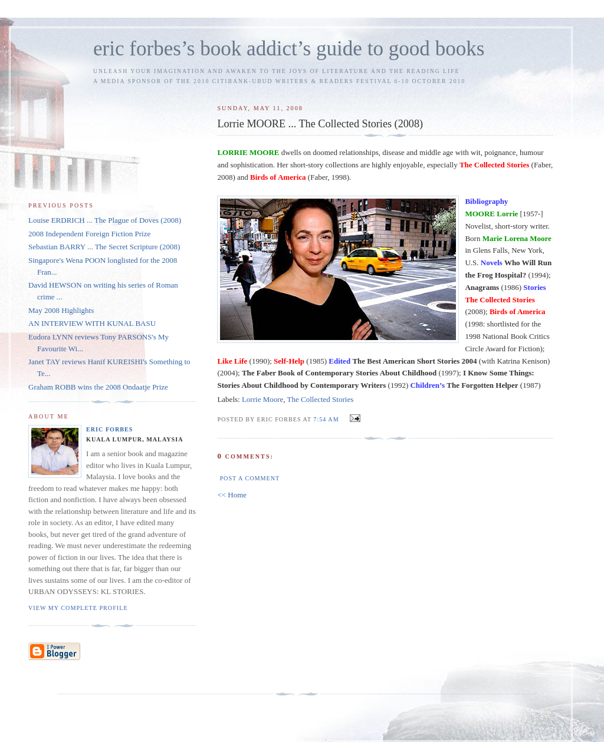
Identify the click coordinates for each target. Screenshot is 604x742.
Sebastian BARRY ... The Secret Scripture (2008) (104, 246)
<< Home (232, 494)
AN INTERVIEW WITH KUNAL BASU (92, 323)
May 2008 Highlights (61, 310)
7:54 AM (326, 419)
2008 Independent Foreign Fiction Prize (89, 233)
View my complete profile (78, 608)
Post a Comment (249, 478)
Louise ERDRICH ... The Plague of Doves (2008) (104, 220)
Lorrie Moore (262, 399)
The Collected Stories (320, 399)
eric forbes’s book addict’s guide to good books (288, 48)
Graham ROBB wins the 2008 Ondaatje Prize (98, 386)
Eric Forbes (109, 429)
